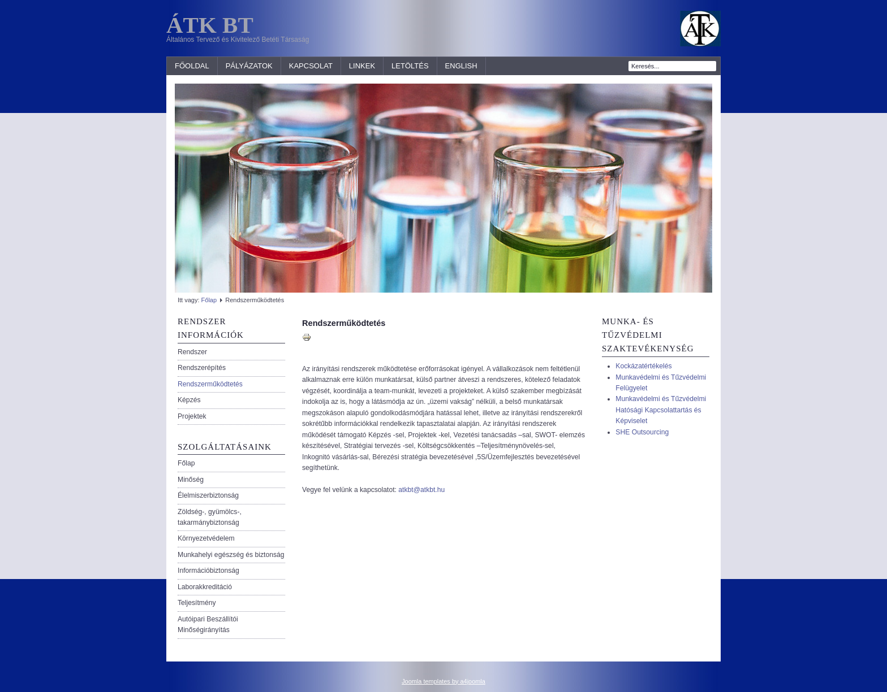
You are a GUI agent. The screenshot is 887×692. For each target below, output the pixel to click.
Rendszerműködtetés (210, 384)
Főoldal (192, 66)
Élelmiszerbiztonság (208, 495)
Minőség (191, 480)
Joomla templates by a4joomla (443, 681)
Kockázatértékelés (643, 366)
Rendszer (192, 352)
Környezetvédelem (206, 538)
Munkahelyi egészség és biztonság (231, 555)
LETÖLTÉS (410, 66)
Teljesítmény (197, 603)
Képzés (189, 400)
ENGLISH (461, 66)
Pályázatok (249, 66)
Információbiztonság (208, 571)
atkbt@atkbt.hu (421, 490)
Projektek (192, 416)
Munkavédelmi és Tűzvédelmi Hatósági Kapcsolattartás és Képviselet (660, 410)
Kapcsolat (311, 66)
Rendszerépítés (202, 368)
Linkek (362, 66)
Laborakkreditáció (205, 587)
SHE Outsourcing (642, 432)
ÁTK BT (209, 25)
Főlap (209, 300)
